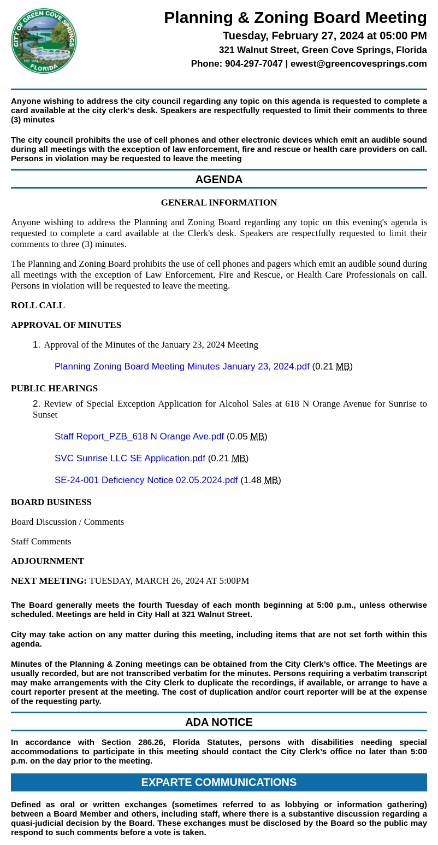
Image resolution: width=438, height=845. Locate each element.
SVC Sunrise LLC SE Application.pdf (131, 458)
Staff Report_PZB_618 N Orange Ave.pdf (141, 436)
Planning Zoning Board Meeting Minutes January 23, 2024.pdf (183, 366)
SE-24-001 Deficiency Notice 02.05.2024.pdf (147, 480)
